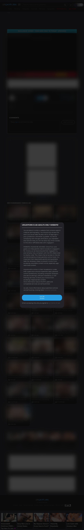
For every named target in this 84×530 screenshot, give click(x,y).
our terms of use (54, 303)
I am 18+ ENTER (42, 297)
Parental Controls (50, 290)
